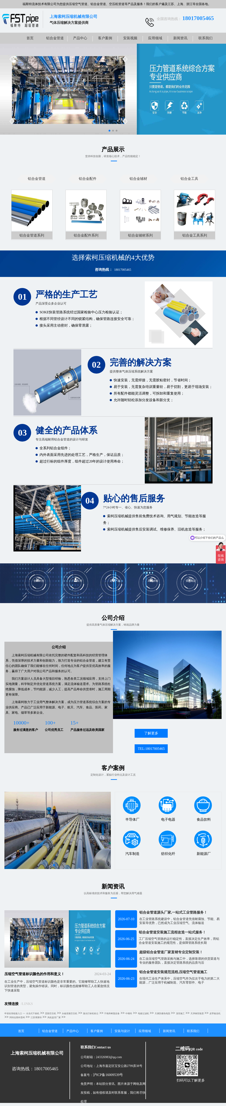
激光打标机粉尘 (90, 1013)
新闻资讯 (180, 38)
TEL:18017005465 (151, 748)
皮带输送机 (214, 1013)
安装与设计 (122, 1031)
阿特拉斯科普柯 (17, 1017)
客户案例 (105, 38)
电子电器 (167, 808)
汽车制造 (131, 843)
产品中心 (80, 38)
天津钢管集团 (197, 1013)
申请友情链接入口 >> (14, 1013)
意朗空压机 (50, 1013)
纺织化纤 (167, 843)
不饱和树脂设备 (112, 1013)
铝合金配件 (87, 179)
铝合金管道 (55, 38)
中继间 (128, 1013)
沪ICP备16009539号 (108, 1075)
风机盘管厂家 (54, 1017)
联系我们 (205, 38)
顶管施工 (180, 1013)
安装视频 (130, 38)
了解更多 (151, 733)
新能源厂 (203, 843)
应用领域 (155, 38)
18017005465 (122, 269)
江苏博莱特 (36, 1017)
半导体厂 (131, 808)
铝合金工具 (189, 179)
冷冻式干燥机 (32, 1013)
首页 (30, 38)
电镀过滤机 (143, 1013)
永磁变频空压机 (69, 1013)
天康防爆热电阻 (162, 1013)
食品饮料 (203, 808)
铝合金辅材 (138, 179)
